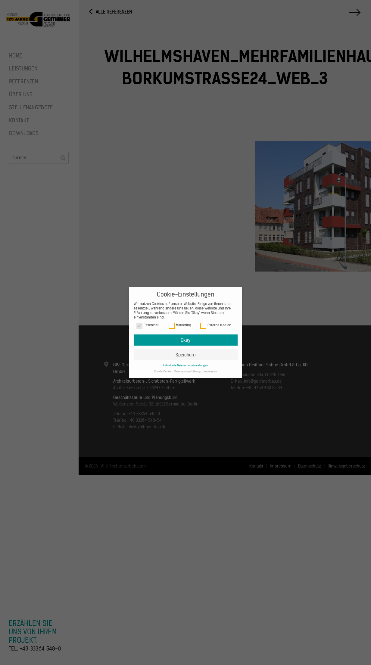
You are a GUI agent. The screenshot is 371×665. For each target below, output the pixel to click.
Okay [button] (185, 340)
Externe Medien (215, 325)
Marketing (180, 325)
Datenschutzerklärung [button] (187, 371)
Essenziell (147, 325)
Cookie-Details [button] (163, 371)
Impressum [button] (210, 371)
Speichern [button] (186, 355)
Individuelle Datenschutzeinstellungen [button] (185, 365)
